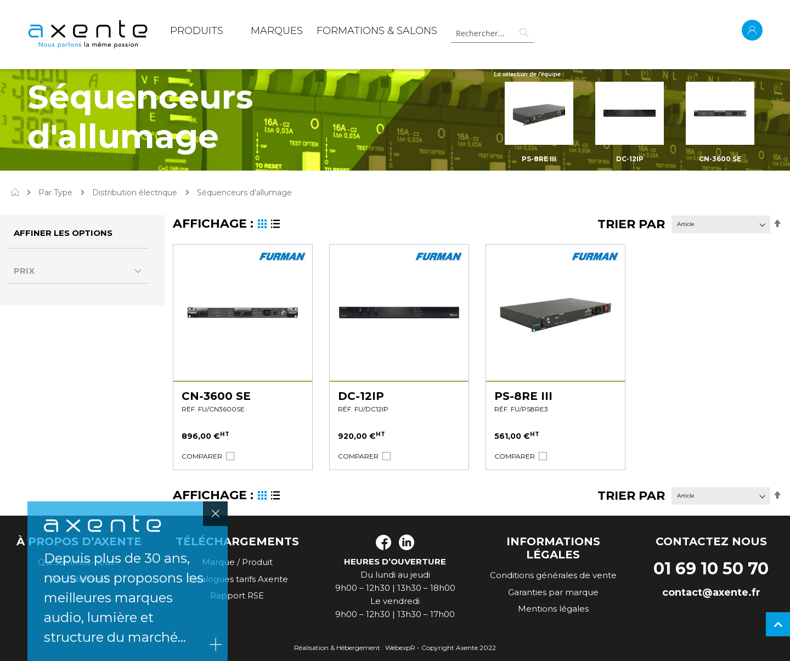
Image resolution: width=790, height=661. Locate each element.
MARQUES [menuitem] (277, 31)
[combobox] (492, 33)
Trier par (631, 224)
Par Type (55, 192)
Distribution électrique (134, 192)
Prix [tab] (24, 270)
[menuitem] (196, 33)
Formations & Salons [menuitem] (377, 31)
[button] (202, 456)
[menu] (303, 33)
